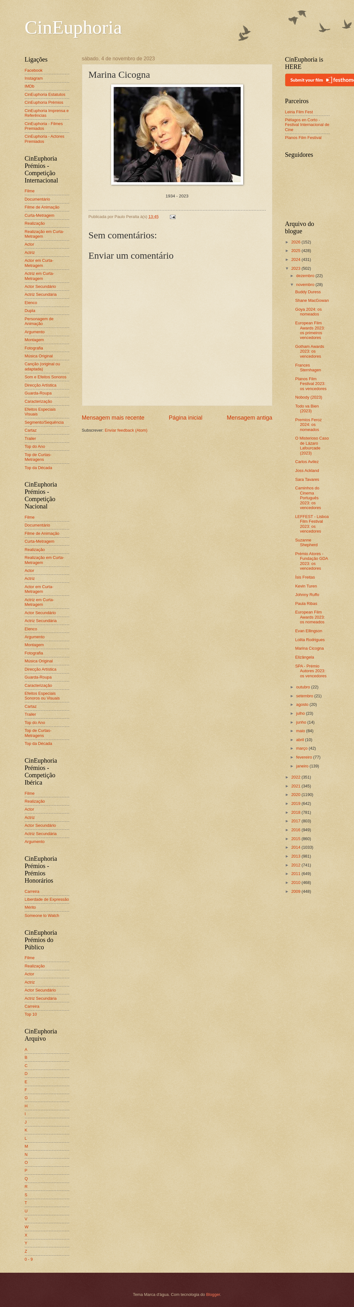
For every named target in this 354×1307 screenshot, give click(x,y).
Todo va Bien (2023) (307, 408)
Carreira (32, 891)
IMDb (30, 86)
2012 (296, 865)
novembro (306, 284)
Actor (29, 244)
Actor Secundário (40, 286)
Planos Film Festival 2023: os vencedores (311, 383)
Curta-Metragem (40, 215)
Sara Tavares (307, 479)
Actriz (30, 252)
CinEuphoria (73, 27)
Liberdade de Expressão (47, 899)
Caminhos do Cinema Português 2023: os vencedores (308, 498)
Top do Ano (35, 446)
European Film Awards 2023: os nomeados (310, 617)
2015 (296, 838)
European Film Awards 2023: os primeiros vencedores (310, 330)
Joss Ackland (307, 470)
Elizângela (304, 657)
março (302, 748)
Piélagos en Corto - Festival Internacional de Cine (307, 124)
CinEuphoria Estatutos (45, 94)
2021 (296, 786)
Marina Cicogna (309, 648)
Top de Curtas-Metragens (38, 457)
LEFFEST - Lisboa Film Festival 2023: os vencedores (312, 524)
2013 (296, 856)
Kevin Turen (306, 586)
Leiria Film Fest (299, 111)
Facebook (34, 70)
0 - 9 (29, 1259)
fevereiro (304, 757)
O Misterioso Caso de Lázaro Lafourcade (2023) (312, 445)
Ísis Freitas (305, 577)
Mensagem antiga (249, 418)
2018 (296, 812)
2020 (296, 794)
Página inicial (185, 418)
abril (300, 739)
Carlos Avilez (307, 461)
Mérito (30, 907)
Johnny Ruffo (307, 594)
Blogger (213, 1294)
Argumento (35, 331)
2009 (296, 891)
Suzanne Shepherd (306, 542)
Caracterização (38, 401)
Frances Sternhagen (308, 367)
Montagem (34, 339)
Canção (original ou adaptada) (42, 366)
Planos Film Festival (303, 137)
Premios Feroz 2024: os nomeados (308, 424)
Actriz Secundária (41, 294)
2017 (296, 821)
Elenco (31, 302)
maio (301, 730)
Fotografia (34, 348)
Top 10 (31, 1014)
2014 (296, 847)
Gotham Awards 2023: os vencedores (309, 351)
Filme (30, 191)
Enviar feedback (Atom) (126, 430)
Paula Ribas (306, 603)
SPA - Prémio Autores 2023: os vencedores (311, 671)
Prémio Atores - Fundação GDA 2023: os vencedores (311, 561)
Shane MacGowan (312, 300)
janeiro (303, 766)
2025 (296, 250)
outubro (303, 687)
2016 (296, 829)
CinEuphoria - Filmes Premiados (44, 126)
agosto (303, 704)
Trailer (30, 438)
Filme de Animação (42, 207)
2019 (296, 803)
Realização (35, 223)
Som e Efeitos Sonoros (46, 377)
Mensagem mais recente (113, 418)
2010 (296, 882)
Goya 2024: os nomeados (308, 311)
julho (301, 713)
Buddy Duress (308, 291)
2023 (296, 268)
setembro (305, 695)
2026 (296, 242)
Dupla (30, 310)
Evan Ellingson (308, 630)
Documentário (37, 199)
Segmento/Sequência (44, 422)
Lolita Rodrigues (310, 639)
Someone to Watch (42, 915)
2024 (296, 259)
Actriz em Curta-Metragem (39, 276)
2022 (296, 777)
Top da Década (38, 467)
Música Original (39, 356)
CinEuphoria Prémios (44, 102)
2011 (296, 873)
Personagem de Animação (39, 321)
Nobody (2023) (308, 397)
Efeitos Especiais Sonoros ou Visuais (42, 695)
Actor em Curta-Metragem (39, 263)
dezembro (306, 275)
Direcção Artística (41, 385)
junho (301, 722)
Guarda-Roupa (38, 393)
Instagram (34, 78)
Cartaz (31, 430)
